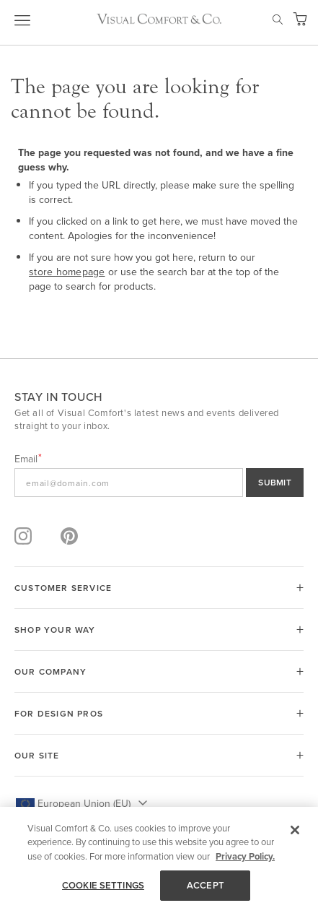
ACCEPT (205, 885)
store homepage (67, 271)
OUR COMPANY (50, 671)
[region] (159, 857)
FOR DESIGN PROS (58, 713)
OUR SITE (37, 755)
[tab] (159, 587)
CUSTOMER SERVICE (63, 587)
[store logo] (159, 18)
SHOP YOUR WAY (55, 629)
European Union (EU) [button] (84, 803)
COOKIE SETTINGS (103, 885)
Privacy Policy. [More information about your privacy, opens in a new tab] (245, 856)
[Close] (295, 830)
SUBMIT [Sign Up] (274, 482)
